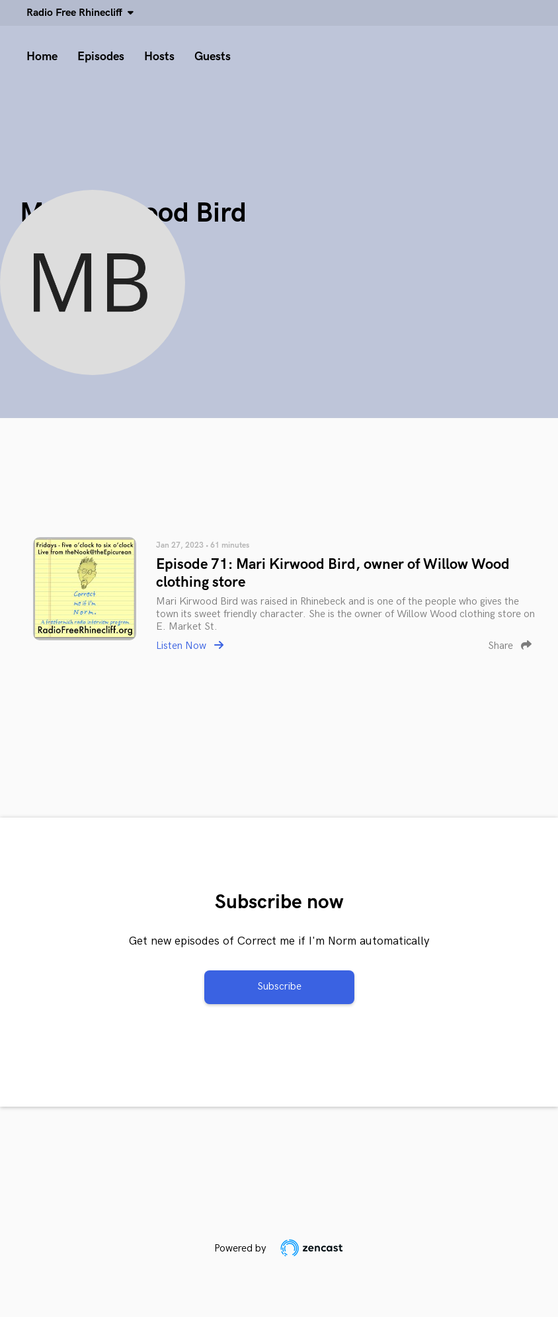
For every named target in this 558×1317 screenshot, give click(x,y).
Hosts (159, 57)
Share (510, 646)
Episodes (100, 57)
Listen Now (189, 646)
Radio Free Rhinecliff (77, 13)
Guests (212, 57)
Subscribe (279, 986)
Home (42, 57)
